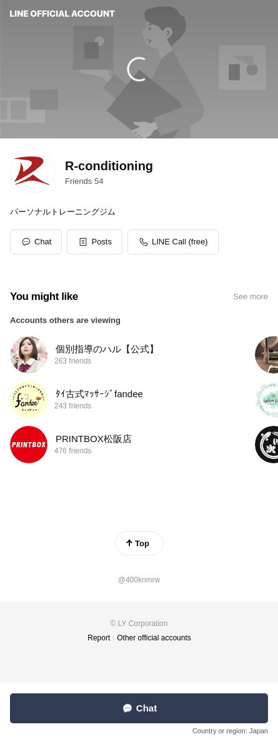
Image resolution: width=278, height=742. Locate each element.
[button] (94, 241)
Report (98, 638)
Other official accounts (154, 638)
